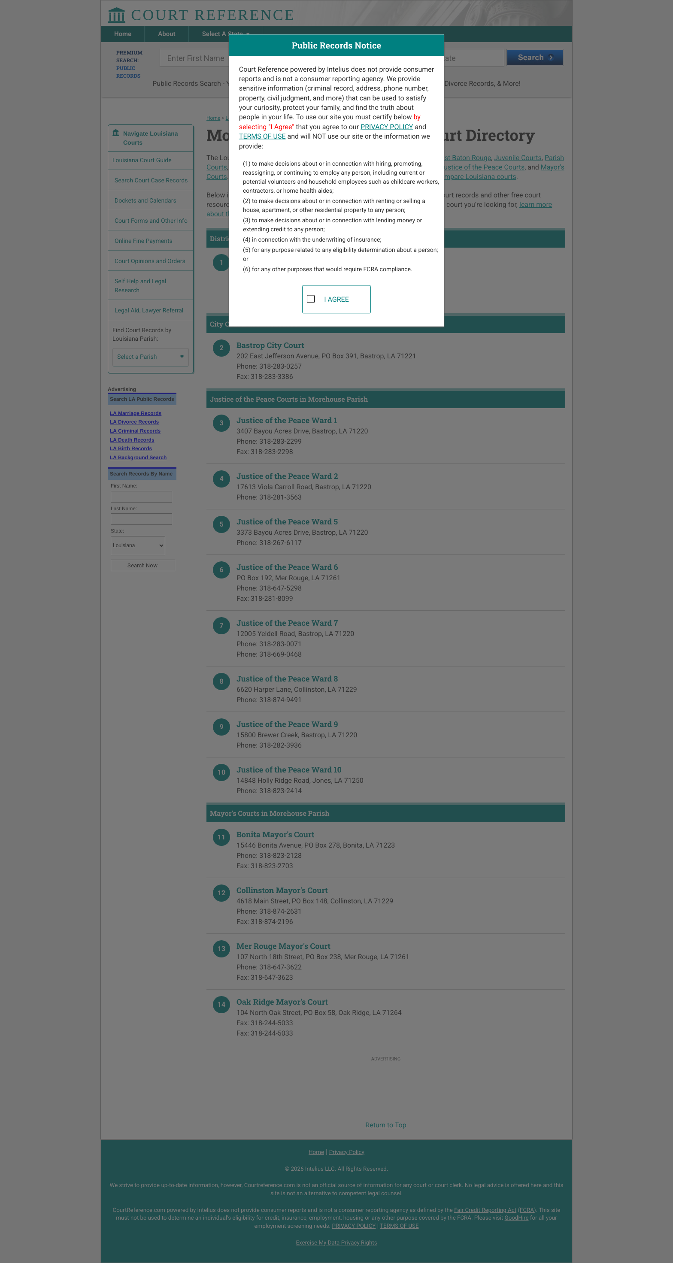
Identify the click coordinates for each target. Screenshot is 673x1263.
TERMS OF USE (262, 136)
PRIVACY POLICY (387, 126)
